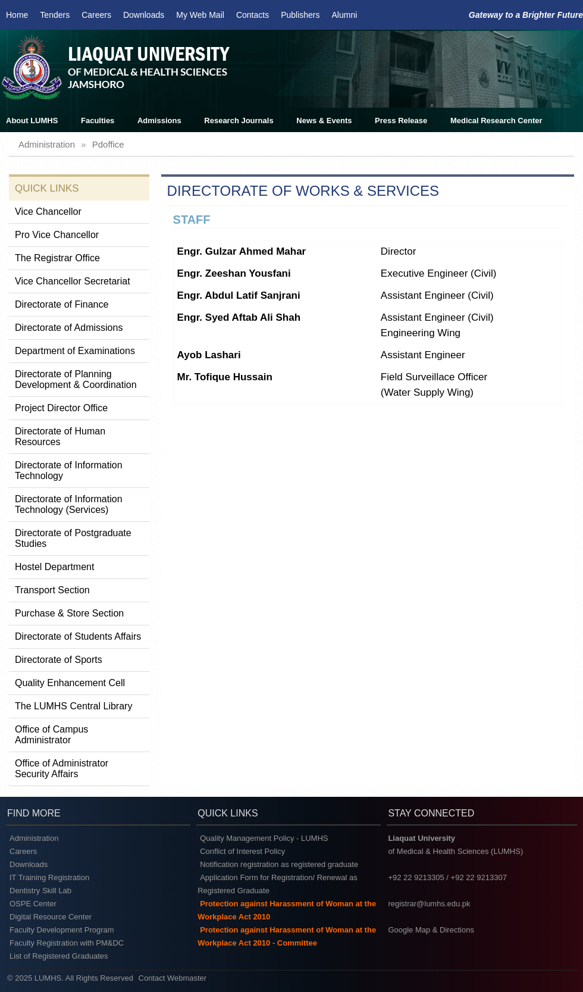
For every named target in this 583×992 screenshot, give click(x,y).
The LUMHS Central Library (73, 706)
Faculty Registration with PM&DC (67, 942)
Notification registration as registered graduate (279, 864)
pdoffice (108, 144)
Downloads (143, 15)
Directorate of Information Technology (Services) (69, 504)
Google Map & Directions (431, 929)
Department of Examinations (75, 351)
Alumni (345, 15)
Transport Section (52, 590)
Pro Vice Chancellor (57, 235)
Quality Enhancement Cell (70, 683)
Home (17, 15)
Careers (96, 15)
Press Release (401, 120)
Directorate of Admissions (69, 328)
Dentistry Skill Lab (40, 890)
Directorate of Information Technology (69, 470)
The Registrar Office (57, 258)
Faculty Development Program (62, 929)
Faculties (97, 120)
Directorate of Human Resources (60, 436)
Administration (34, 838)
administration (46, 144)
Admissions (159, 120)
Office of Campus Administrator (51, 734)
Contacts (252, 15)
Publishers (300, 15)
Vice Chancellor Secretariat (72, 281)
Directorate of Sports (58, 660)
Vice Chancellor (48, 211)
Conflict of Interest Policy (242, 851)
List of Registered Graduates (59, 956)
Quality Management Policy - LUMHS (264, 838)
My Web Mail (200, 15)
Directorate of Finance (61, 304)
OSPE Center (33, 903)
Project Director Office (61, 408)
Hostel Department (54, 567)
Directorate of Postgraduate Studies (73, 538)
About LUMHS (32, 120)
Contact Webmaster (173, 978)
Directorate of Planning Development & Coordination (76, 379)
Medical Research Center (496, 120)
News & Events (324, 120)
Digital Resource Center (51, 916)
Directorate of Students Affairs (78, 636)
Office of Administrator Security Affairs (61, 768)
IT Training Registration (49, 877)
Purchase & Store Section (69, 613)
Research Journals (238, 120)
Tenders (55, 15)
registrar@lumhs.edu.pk (429, 903)
